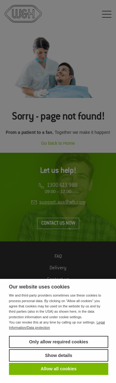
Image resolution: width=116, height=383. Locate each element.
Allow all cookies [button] (59, 368)
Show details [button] (58, 355)
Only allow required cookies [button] (58, 341)
